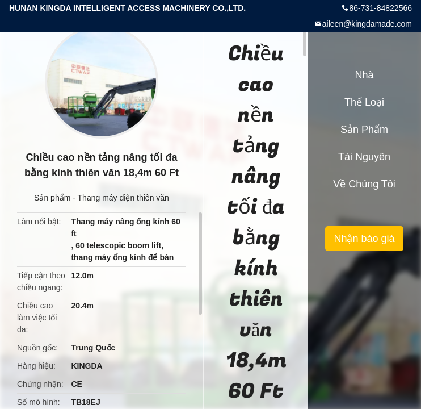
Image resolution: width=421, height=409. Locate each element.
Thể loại (364, 102)
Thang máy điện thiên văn (123, 197)
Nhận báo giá (364, 238)
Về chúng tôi (364, 184)
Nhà (364, 75)
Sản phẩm (52, 197)
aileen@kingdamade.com (367, 23)
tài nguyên (364, 156)
